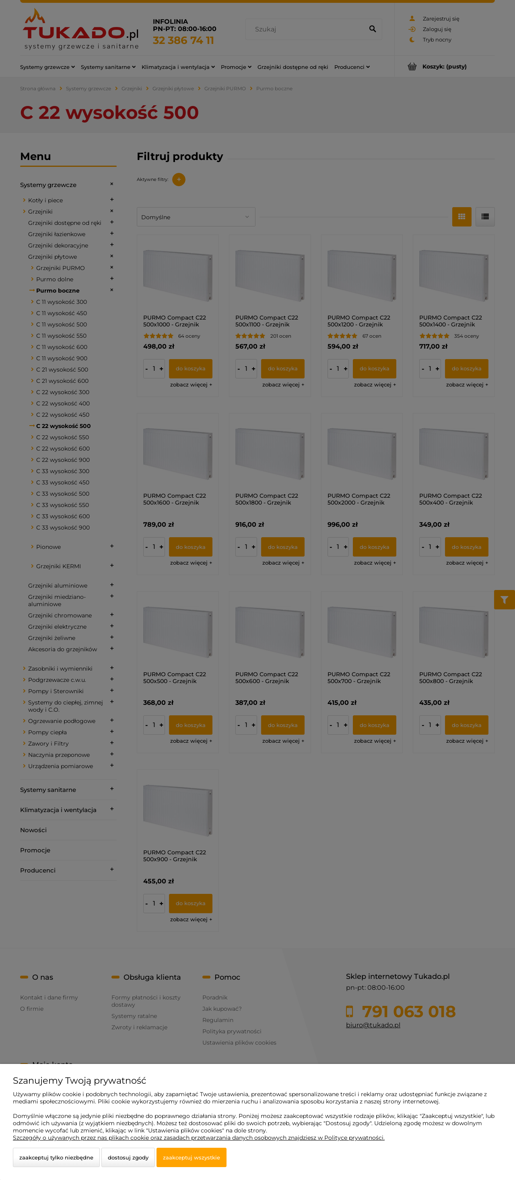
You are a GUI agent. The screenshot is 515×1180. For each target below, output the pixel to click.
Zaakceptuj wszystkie (191, 1157)
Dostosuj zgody (128, 1157)
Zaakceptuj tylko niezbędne (56, 1157)
